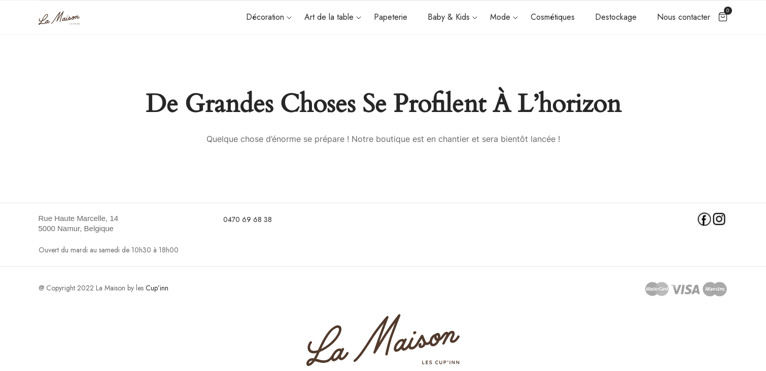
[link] (125, 223)
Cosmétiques (553, 17)
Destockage (616, 17)
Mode (500, 17)
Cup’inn (157, 288)
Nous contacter (683, 17)
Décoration (265, 17)
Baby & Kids (449, 17)
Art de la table (329, 17)
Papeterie (390, 17)
